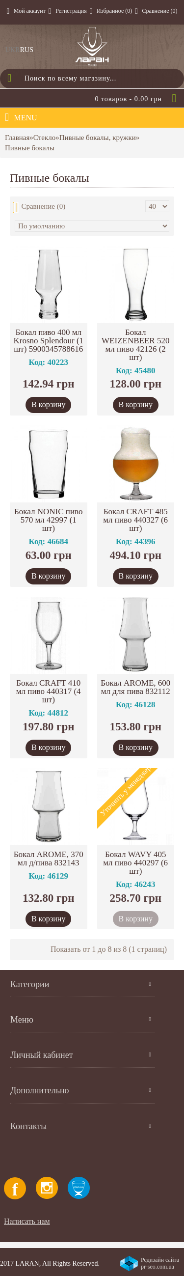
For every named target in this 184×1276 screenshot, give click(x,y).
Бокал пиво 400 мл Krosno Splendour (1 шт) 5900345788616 (48, 341)
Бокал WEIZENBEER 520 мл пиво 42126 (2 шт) (135, 345)
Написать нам (27, 1221)
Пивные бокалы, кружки (97, 137)
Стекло (44, 137)
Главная (17, 137)
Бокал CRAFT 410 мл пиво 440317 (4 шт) (48, 691)
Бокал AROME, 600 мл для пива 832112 (135, 687)
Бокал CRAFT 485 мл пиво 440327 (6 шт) (135, 520)
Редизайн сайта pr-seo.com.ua (160, 1263)
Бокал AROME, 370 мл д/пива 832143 (48, 858)
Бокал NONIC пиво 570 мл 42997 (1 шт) (48, 520)
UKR (12, 50)
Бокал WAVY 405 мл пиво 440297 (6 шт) (135, 863)
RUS (26, 50)
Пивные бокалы (29, 148)
